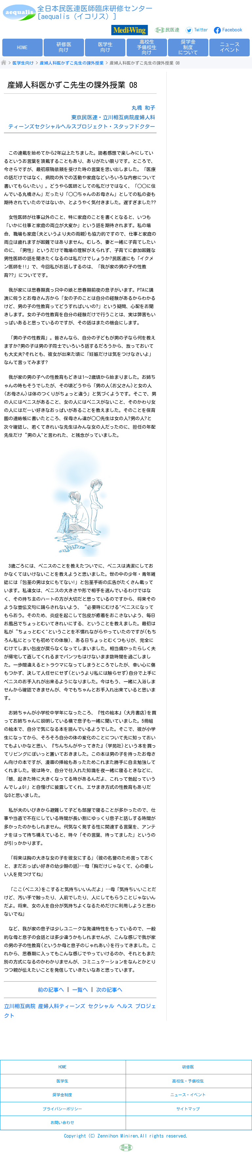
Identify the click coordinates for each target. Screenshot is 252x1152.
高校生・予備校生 (188, 1081)
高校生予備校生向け (147, 47)
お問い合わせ (62, 1122)
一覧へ (80, 989)
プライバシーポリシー (62, 1109)
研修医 (188, 1067)
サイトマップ (188, 1109)
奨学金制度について (188, 47)
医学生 (62, 1081)
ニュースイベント (230, 47)
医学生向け (105, 47)
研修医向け (63, 47)
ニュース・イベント (188, 1095)
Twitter (200, 30)
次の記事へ (109, 989)
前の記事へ (51, 989)
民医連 (172, 30)
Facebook (232, 30)
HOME (22, 47)
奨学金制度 (62, 1095)
